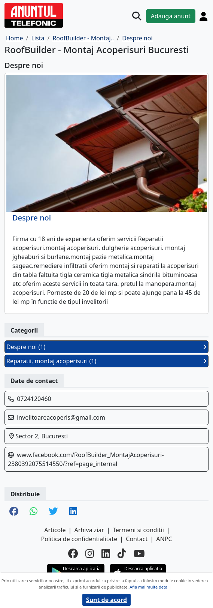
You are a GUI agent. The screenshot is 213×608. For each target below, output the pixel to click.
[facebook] (73, 553)
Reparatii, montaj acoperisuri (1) (106, 361)
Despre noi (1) (106, 347)
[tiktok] (122, 553)
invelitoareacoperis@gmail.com (61, 417)
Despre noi (31, 217)
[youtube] (139, 553)
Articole (55, 530)
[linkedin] (105, 553)
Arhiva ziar (89, 530)
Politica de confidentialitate (79, 539)
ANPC (164, 539)
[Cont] (203, 16)
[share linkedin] (73, 511)
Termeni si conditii (138, 530)
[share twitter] (53, 511)
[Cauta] (136, 16)
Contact (136, 539)
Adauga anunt (171, 16)
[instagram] (89, 553)
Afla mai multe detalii (150, 587)
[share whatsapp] (33, 511)
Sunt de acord (106, 600)
